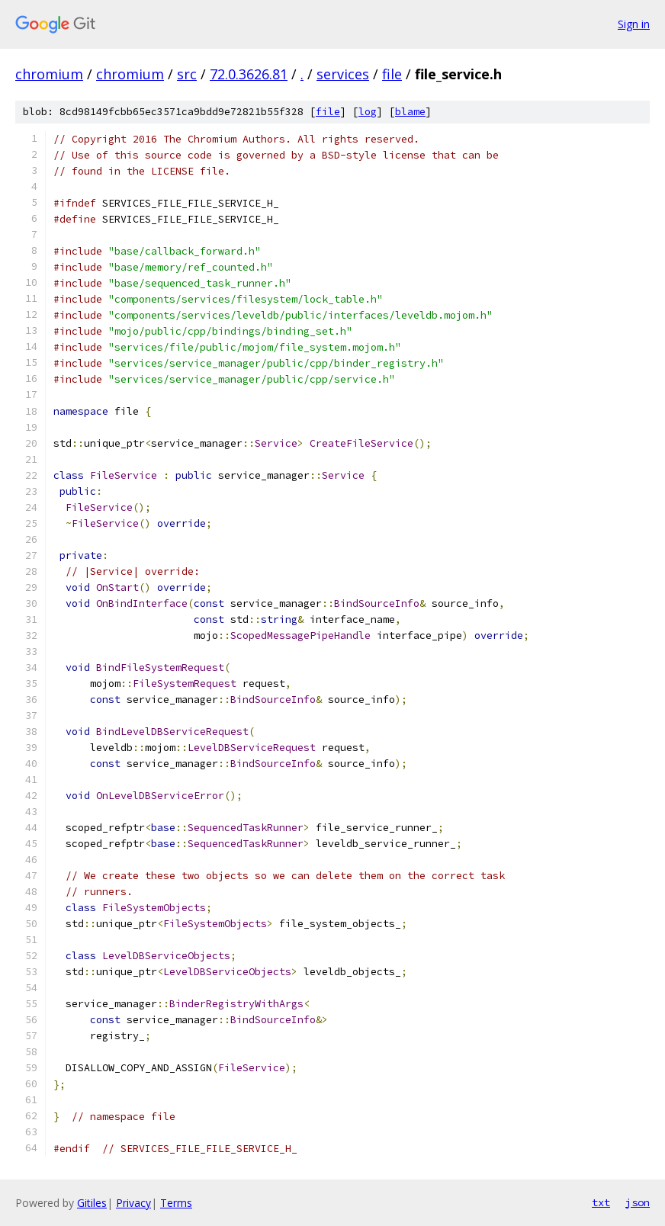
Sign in (634, 24)
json (637, 1202)
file (392, 74)
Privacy (133, 1203)
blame (410, 111)
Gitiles (92, 1203)
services (342, 74)
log (367, 111)
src (187, 74)
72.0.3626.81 (249, 74)
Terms (176, 1203)
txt (601, 1202)
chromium (49, 74)
